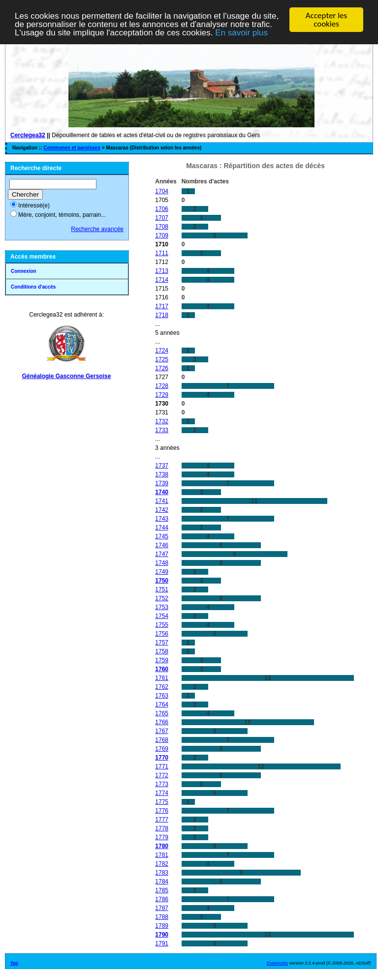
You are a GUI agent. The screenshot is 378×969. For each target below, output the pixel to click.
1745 (161, 535)
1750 (161, 580)
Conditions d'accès (33, 287)
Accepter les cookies (326, 19)
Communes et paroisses (71, 147)
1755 (161, 624)
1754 (161, 615)
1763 (161, 695)
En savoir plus (241, 32)
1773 (161, 783)
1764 (161, 704)
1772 (161, 774)
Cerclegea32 (27, 135)
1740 (161, 491)
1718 (161, 314)
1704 (161, 190)
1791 (161, 943)
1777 (161, 819)
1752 (161, 597)
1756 (161, 633)
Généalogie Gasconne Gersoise (66, 376)
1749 (161, 571)
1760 (161, 668)
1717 (161, 305)
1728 (161, 385)
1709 (161, 235)
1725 (161, 358)
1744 (161, 527)
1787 (161, 907)
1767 (161, 730)
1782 (161, 863)
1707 (161, 217)
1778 (161, 827)
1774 (161, 792)
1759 (161, 659)
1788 (161, 916)
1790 (161, 934)
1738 (161, 473)
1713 (161, 270)
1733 (161, 429)
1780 (161, 845)
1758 (161, 650)
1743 (161, 518)
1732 (161, 420)
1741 (161, 500)
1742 (161, 509)
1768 (161, 739)
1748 (161, 562)
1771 (161, 766)
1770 (161, 757)
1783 (161, 872)
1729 (161, 394)
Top (14, 962)
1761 (161, 677)
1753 (161, 606)
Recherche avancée (97, 229)
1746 (161, 544)
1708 (161, 226)
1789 (161, 925)
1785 (161, 889)
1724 (161, 350)
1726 (161, 367)
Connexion (23, 271)
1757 (161, 642)
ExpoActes (277, 962)
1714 (161, 279)
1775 (161, 801)
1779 (161, 836)
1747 (161, 553)
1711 (161, 252)
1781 (161, 854)
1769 (161, 748)
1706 (161, 208)
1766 (161, 721)
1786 (161, 898)
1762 (161, 686)
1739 (161, 482)
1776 (161, 810)
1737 (161, 465)
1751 (161, 589)
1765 (161, 712)
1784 (161, 881)
